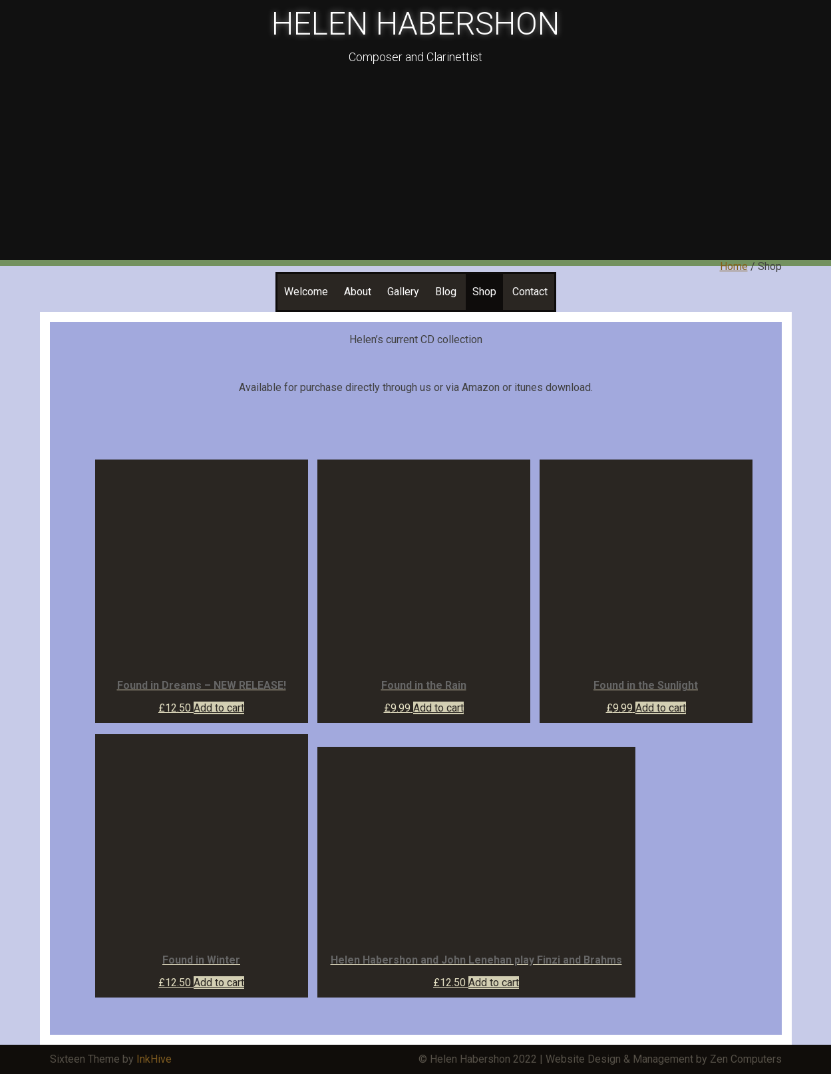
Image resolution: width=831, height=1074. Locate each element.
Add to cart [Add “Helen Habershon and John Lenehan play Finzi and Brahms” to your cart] (493, 982)
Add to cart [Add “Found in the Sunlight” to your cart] (660, 708)
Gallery (403, 291)
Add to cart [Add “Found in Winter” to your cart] (219, 982)
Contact (530, 291)
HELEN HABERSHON (415, 24)
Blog (445, 291)
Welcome (306, 291)
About (357, 291)
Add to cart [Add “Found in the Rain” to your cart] (438, 708)
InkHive (154, 1059)
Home (734, 266)
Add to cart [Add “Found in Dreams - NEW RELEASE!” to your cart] (219, 708)
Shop (484, 291)
